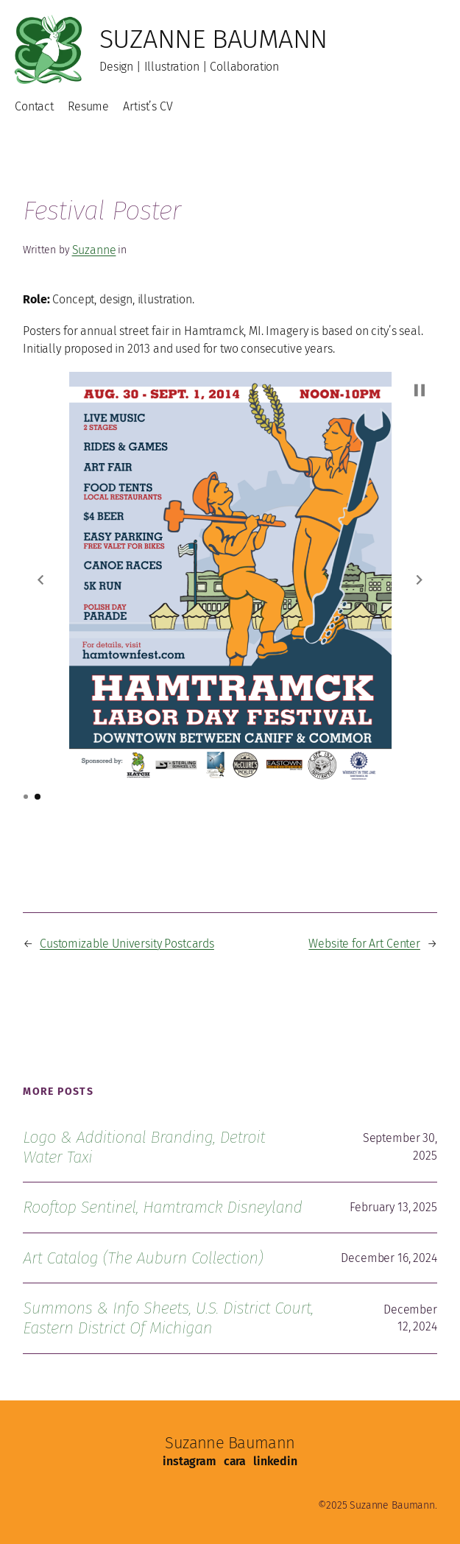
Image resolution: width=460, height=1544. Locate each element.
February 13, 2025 (393, 1207)
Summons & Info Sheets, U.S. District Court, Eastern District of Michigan (168, 1318)
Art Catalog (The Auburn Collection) (143, 1258)
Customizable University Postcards (127, 944)
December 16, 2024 (388, 1258)
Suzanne (94, 250)
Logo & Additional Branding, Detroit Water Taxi (144, 1147)
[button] (40, 579)
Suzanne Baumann (213, 39)
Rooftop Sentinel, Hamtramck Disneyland (162, 1207)
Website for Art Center (364, 944)
